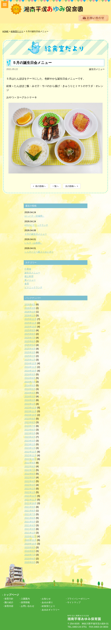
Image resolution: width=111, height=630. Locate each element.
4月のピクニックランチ (36, 225)
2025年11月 (31, 323)
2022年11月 (31, 455)
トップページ (11, 594)
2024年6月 (30, 385)
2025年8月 (30, 334)
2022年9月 (30, 462)
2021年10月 (31, 503)
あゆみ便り (47, 602)
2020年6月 (30, 558)
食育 (27, 283)
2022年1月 (30, 492)
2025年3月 (30, 352)
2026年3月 (30, 308)
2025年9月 (30, 330)
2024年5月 (30, 389)
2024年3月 (30, 396)
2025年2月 (30, 356)
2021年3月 (30, 529)
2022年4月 (30, 481)
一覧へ (55, 186)
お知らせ (46, 598)
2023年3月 (30, 440)
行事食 (28, 269)
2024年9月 (30, 374)
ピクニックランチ (33, 287)
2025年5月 (30, 345)
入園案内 (25, 598)
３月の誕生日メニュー (36, 234)
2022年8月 (30, 466)
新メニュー (30, 280)
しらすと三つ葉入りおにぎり (39, 252)
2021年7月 (30, 514)
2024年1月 (30, 404)
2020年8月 (30, 551)
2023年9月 (30, 418)
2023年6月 (30, 429)
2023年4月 (30, 437)
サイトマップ (74, 602)
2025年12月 (31, 319)
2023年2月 (30, 444)
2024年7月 (30, 381)
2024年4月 (30, 393)
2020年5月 (30, 562)
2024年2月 (30, 400)
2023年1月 (30, 448)
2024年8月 (30, 378)
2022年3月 (30, 485)
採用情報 (25, 602)
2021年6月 (30, 518)
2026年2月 (30, 312)
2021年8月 (30, 510)
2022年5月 (30, 477)
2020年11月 (31, 540)
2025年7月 (30, 337)
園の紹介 (8, 602)
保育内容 (8, 606)
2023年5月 (30, 433)
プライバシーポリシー (78, 598)
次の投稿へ (70, 186)
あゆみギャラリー (51, 609)
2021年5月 (30, 521)
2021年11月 (31, 499)
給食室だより (48, 606)
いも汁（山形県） (33, 243)
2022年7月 (30, 470)
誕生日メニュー (97, 69)
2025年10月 (31, 326)
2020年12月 (31, 536)
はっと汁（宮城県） (35, 216)
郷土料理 (29, 276)
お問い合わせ (27, 606)
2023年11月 (31, 411)
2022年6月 (30, 473)
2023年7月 (30, 426)
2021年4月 (30, 525)
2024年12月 (31, 363)
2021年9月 (30, 507)
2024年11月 (31, 367)
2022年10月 (31, 459)
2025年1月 (30, 359)
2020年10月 (31, 543)
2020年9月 (30, 547)
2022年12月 (31, 451)
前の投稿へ (40, 186)
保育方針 (8, 598)
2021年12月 (31, 496)
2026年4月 (30, 304)
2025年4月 (30, 348)
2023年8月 (30, 422)
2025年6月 (30, 341)
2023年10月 (31, 415)
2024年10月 (31, 370)
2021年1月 (30, 532)
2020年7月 (30, 554)
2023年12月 (31, 407)
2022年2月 (30, 488)
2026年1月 (30, 315)
